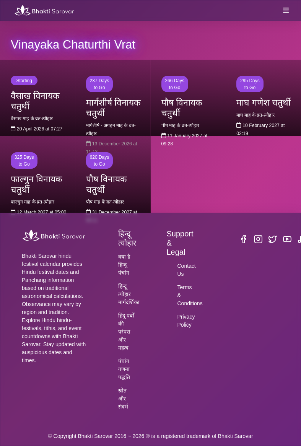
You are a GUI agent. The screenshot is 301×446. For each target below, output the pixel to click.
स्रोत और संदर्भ (123, 398)
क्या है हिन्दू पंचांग (124, 265)
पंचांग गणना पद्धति (124, 369)
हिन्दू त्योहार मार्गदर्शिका (129, 294)
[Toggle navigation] (286, 11)
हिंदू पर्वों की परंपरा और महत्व (126, 332)
